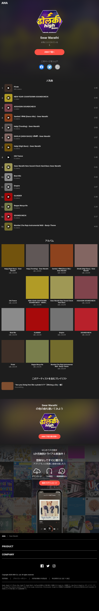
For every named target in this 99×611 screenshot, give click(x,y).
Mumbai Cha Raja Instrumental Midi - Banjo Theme (62, 365)
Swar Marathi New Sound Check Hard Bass (61, 301)
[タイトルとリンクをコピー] (57, 66)
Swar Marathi (13, 536)
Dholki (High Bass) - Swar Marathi (86, 270)
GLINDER (37, 333)
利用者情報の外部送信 (39, 578)
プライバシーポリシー (20, 578)
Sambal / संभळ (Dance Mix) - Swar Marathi (61, 270)
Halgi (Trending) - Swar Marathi (37, 269)
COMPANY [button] (8, 554)
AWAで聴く (49, 52)
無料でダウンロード (49, 483)
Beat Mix (13, 333)
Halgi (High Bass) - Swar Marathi (13, 270)
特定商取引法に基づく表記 (61, 578)
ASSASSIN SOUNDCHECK (86, 301)
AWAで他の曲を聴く (49, 436)
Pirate (13, 364)
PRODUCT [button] (7, 546)
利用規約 (5, 578)
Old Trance (13, 301)
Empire (61, 333)
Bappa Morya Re (37, 364)
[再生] (8, 88)
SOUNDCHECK (86, 333)
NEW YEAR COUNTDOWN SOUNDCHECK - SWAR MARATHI (37, 302)
